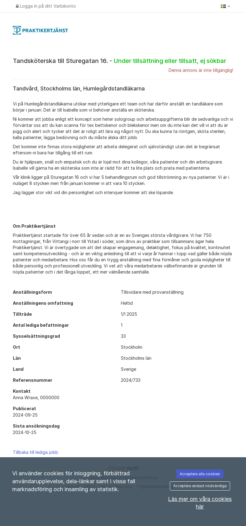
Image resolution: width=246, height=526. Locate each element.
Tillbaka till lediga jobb (35, 452)
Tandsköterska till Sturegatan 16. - (119, 60)
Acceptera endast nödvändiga (200, 486)
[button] (225, 6)
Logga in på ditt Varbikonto (46, 6)
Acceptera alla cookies (200, 474)
